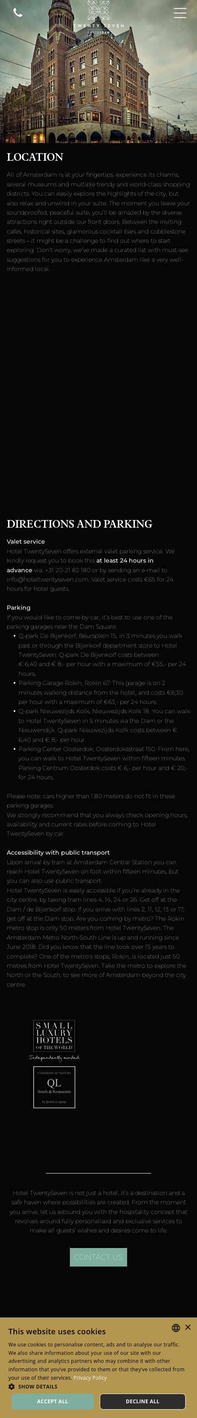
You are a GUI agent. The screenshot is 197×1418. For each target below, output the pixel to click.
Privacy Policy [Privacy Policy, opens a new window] (90, 1377)
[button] (98, 1386)
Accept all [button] (52, 1401)
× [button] (187, 1328)
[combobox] (176, 1328)
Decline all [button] (143, 1401)
